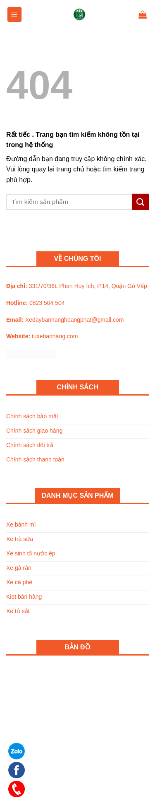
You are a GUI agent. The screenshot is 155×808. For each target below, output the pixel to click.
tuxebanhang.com (55, 336)
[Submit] (140, 202)
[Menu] (14, 14)
